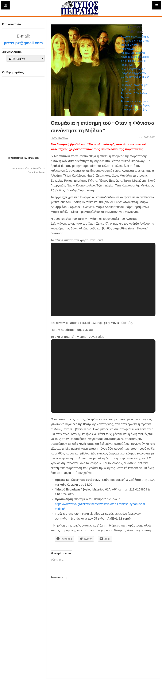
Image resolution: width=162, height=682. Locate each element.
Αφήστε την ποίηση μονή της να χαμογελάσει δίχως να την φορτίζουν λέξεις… (135, 105)
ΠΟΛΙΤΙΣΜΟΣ (59, 137)
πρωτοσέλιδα (17, 158)
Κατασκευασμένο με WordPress (28, 168)
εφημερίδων (33, 158)
